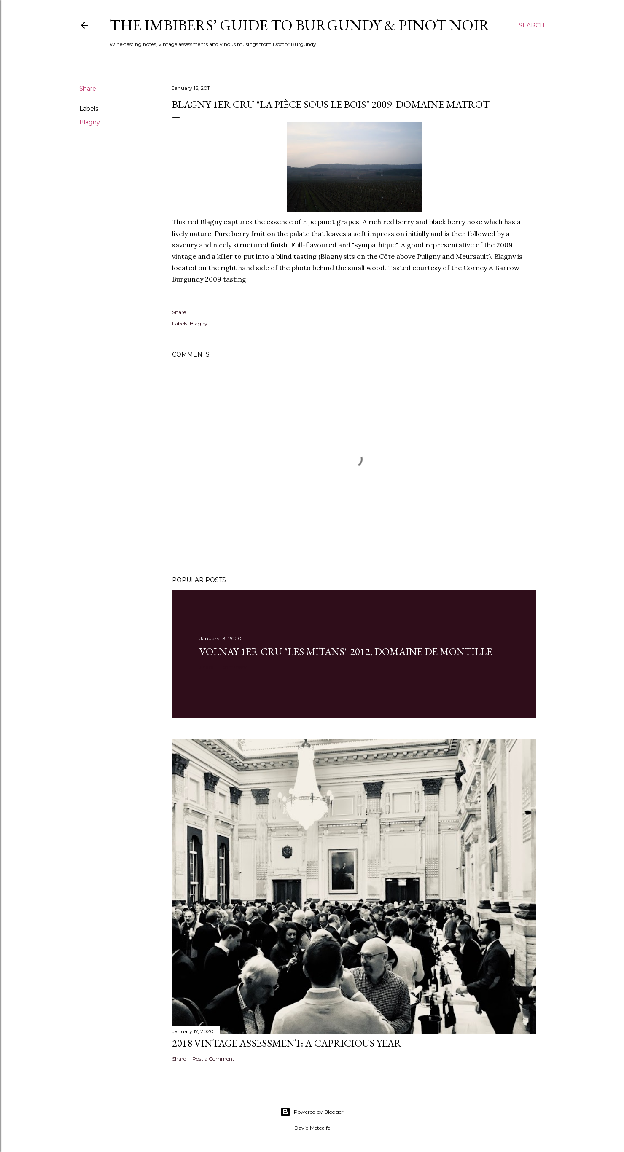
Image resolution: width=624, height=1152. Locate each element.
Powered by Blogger (312, 1112)
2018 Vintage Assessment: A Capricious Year (286, 1043)
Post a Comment (213, 1058)
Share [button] (87, 88)
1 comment (233, 667)
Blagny (89, 122)
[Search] (532, 25)
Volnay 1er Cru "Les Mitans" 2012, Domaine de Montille (345, 651)
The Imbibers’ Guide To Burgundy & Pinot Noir (300, 25)
